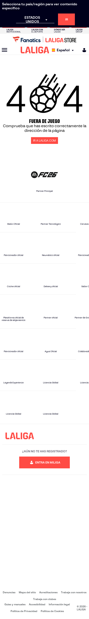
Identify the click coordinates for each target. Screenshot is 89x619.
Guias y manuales (15, 604)
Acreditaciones (48, 592)
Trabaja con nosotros (73, 592)
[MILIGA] (82, 50)
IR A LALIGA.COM (44, 140)
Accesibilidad (37, 604)
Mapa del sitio (27, 592)
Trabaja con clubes (44, 599)
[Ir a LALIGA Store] (44, 39)
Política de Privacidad (24, 611)
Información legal (59, 604)
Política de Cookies (52, 611)
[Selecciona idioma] (64, 50)
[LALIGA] (35, 50)
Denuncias (9, 592)
